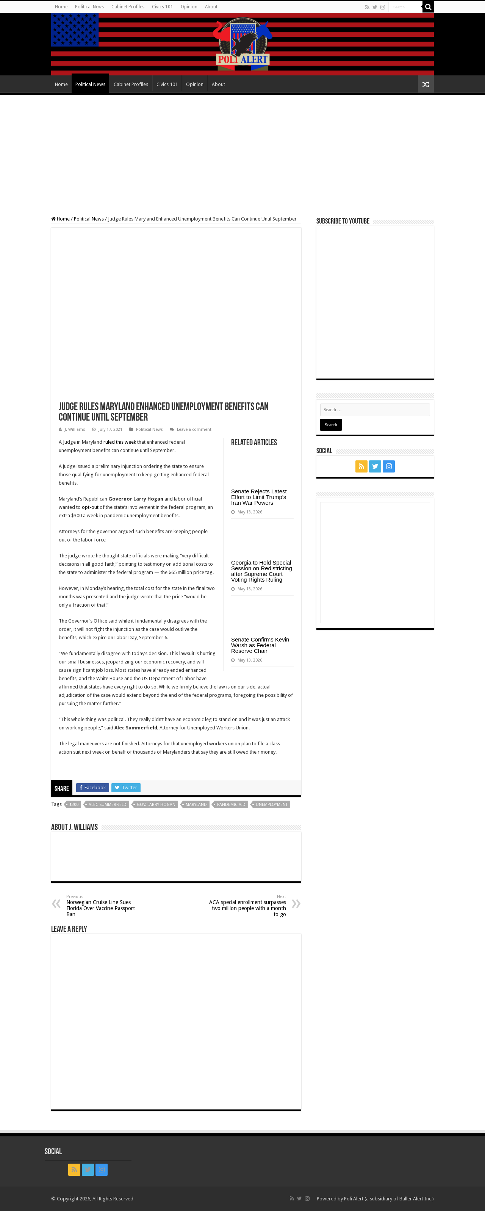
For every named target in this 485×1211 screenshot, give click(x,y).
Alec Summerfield (108, 804)
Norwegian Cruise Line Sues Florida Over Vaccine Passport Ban (105, 905)
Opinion (189, 6)
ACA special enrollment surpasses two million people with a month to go (247, 905)
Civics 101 (162, 6)
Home (61, 6)
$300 (73, 804)
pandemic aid (231, 804)
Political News (89, 6)
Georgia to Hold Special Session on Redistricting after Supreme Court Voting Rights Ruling (261, 571)
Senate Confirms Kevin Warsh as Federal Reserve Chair (260, 645)
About (211, 6)
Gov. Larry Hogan (156, 804)
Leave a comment (194, 429)
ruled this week (119, 442)
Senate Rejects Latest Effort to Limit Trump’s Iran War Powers (259, 497)
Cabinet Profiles (127, 6)
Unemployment (272, 804)
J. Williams (75, 429)
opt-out (90, 507)
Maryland (196, 804)
